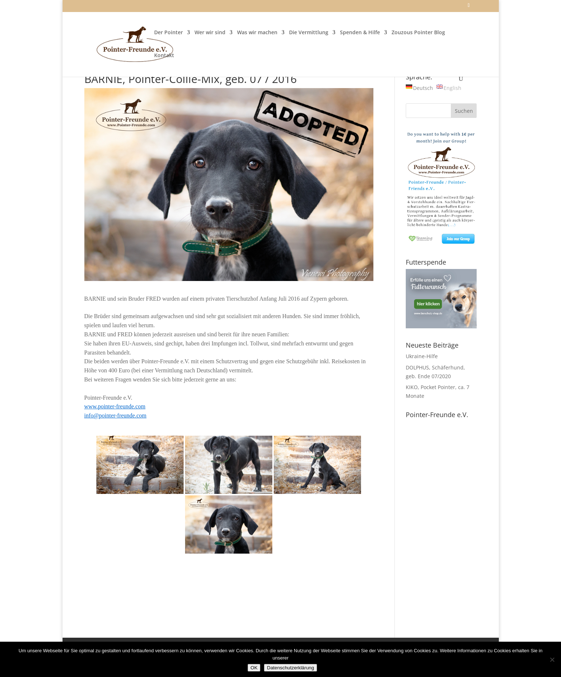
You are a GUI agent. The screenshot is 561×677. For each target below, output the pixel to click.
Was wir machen (257, 33)
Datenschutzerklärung (290, 667)
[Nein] (552, 659)
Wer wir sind (210, 33)
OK (254, 667)
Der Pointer (168, 33)
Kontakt (164, 56)
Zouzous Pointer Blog (418, 33)
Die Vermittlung (308, 33)
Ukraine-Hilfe (422, 356)
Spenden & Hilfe (360, 33)
